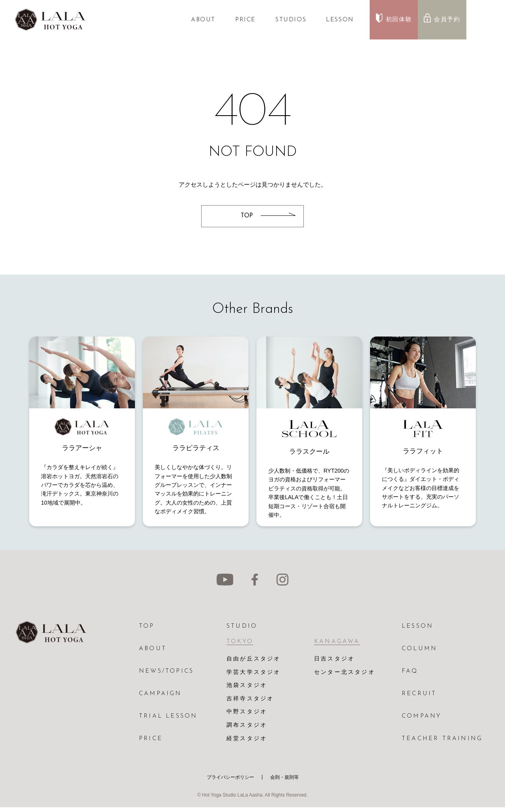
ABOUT (203, 20)
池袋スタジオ (246, 686)
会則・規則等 (284, 778)
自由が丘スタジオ (253, 659)
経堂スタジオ (246, 740)
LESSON (340, 20)
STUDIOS (290, 20)
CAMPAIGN (160, 694)
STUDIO (241, 626)
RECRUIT (419, 694)
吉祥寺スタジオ (250, 699)
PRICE (245, 20)
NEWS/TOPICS (166, 671)
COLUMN (419, 649)
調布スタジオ (246, 726)
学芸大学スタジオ (253, 672)
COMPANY (421, 716)
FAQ (410, 671)
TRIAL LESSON (168, 716)
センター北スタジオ (344, 672)
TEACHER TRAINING (442, 739)
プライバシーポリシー (230, 778)
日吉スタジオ (334, 659)
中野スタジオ (246, 713)
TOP (147, 626)
